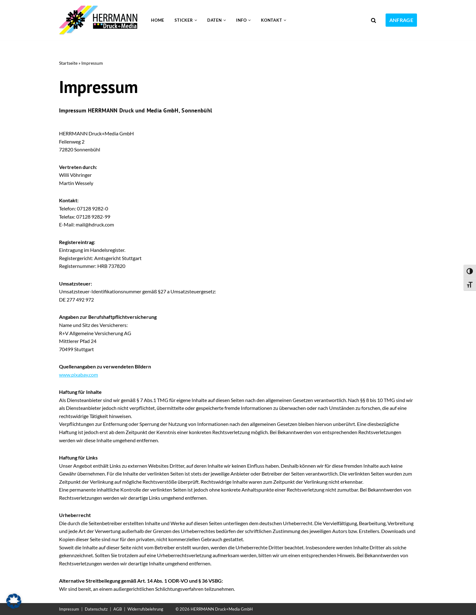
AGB (117, 609)
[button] (196, 20)
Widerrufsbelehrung (145, 609)
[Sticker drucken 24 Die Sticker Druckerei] (99, 20)
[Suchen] (373, 20)
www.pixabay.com (78, 375)
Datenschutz (96, 609)
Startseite (68, 63)
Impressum (69, 609)
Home (157, 20)
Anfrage (401, 20)
